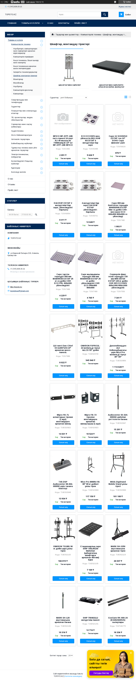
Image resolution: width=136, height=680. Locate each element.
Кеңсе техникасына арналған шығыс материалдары (24, 67)
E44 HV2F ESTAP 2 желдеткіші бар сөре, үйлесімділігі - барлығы (63, 206)
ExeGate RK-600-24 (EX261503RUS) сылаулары (118, 620)
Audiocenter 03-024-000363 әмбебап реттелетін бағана (118, 417)
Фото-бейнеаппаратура (21, 135)
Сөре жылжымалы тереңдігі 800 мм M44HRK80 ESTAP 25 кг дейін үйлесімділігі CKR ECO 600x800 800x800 (90, 281)
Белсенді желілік (18, 172)
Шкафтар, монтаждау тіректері (25, 76)
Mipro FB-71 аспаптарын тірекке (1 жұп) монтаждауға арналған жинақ (63, 419)
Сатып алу (63, 164)
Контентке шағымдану (73, 676)
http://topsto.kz (16, 287)
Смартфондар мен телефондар (19, 101)
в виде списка (130, 98)
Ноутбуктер (17, 87)
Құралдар (15, 168)
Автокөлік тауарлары (20, 139)
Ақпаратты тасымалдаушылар (25, 72)
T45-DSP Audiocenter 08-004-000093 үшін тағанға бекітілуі (63, 485)
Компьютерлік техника (91, 34)
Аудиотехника (17, 131)
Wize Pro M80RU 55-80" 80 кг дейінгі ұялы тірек (90, 484)
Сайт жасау (30, 2)
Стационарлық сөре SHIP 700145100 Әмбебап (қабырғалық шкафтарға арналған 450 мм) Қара (90, 553)
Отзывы (11, 184)
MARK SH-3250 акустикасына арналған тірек (117, 548)
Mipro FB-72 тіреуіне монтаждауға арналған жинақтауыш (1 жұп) (90, 419)
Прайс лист (80, 23)
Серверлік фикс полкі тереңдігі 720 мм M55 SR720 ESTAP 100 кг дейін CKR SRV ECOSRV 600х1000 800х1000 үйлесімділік (118, 281)
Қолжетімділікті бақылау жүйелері (22, 162)
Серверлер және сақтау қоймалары (21, 125)
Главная (11, 23)
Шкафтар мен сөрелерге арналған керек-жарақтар (111, 86)
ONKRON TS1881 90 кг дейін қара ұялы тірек (63, 548)
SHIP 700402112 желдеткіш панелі (90, 619)
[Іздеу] (104, 14)
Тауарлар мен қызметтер (67, 34)
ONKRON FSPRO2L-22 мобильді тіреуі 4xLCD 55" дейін (90, 348)
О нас (50, 23)
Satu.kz (80, 674)
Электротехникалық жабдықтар (19, 155)
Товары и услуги (30, 23)
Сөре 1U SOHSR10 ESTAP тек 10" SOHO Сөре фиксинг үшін (118, 139)
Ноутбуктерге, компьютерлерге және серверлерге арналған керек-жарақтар (25, 51)
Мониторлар (18, 79)
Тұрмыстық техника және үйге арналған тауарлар (24, 149)
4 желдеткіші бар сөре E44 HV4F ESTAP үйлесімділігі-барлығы (90, 207)
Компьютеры (18, 94)
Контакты (63, 23)
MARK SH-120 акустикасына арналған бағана (63, 620)
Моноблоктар (18, 83)
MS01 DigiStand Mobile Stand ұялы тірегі (118, 484)
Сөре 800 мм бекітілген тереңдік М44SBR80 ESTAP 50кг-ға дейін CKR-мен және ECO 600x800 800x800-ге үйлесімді (118, 210)
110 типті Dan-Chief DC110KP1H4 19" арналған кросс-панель (63, 349)
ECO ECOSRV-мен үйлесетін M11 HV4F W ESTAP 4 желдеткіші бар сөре (90, 140)
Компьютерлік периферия (23, 57)
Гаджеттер (15, 107)
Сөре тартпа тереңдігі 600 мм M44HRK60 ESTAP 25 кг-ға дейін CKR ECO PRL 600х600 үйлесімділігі (63, 280)
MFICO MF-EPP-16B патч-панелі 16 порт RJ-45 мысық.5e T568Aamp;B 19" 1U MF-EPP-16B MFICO (63, 140)
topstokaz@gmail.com (19, 291)
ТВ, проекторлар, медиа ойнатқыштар (21, 118)
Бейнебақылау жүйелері (21, 143)
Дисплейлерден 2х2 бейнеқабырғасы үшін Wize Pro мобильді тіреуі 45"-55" (118, 351)
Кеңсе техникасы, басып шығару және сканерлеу (26, 61)
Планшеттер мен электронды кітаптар (24, 112)
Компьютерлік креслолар (23, 90)
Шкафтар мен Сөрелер (70, 85)
